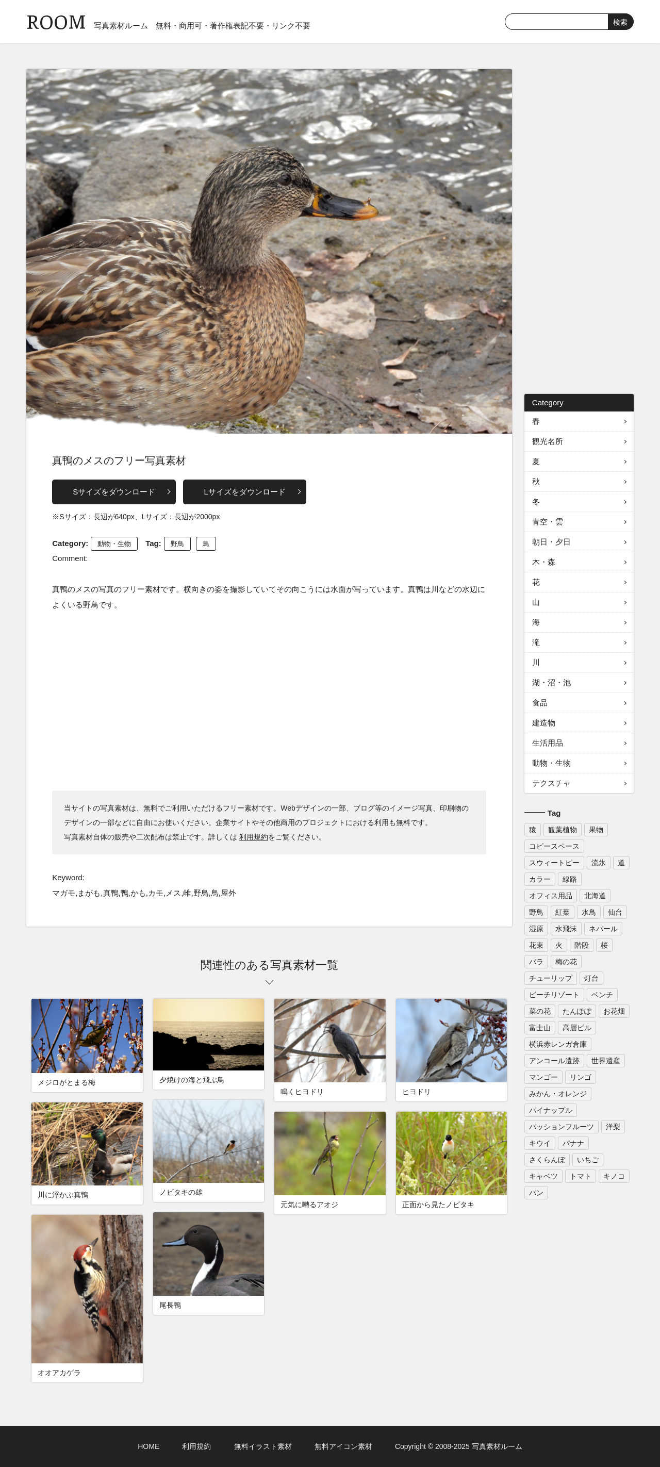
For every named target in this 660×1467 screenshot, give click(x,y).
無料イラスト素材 (263, 1446)
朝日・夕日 (551, 541)
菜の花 (540, 1011)
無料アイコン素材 (343, 1446)
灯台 (591, 978)
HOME (148, 1446)
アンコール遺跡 (554, 1061)
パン (536, 1193)
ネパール (603, 929)
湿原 (536, 929)
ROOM (56, 20)
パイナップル (550, 1110)
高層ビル (577, 1028)
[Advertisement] (269, 700)
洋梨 (613, 1127)
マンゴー (543, 1077)
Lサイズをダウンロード (244, 491)
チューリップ (550, 978)
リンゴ (580, 1077)
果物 (596, 830)
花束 (536, 945)
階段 (581, 945)
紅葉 (562, 912)
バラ (536, 962)
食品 (540, 702)
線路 (570, 879)
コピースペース (554, 846)
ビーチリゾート (554, 995)
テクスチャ (551, 783)
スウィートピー (554, 863)
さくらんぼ (547, 1160)
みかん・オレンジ (558, 1094)
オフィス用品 (550, 896)
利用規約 (253, 837)
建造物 (543, 722)
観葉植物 (562, 830)
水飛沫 (566, 929)
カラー (540, 879)
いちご (588, 1160)
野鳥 (177, 544)
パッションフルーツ (561, 1127)
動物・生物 (114, 544)
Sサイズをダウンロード (114, 491)
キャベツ (543, 1176)
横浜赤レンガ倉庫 (558, 1044)
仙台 (615, 912)
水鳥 (589, 912)
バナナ (573, 1143)
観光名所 (547, 441)
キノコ (614, 1176)
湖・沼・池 (551, 682)
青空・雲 (547, 521)
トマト (580, 1176)
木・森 (543, 561)
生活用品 (547, 742)
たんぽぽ (577, 1011)
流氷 (598, 863)
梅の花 (566, 962)
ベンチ (602, 995)
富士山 (540, 1028)
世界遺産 (605, 1061)
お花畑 (614, 1011)
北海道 (595, 896)
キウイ (540, 1143)
